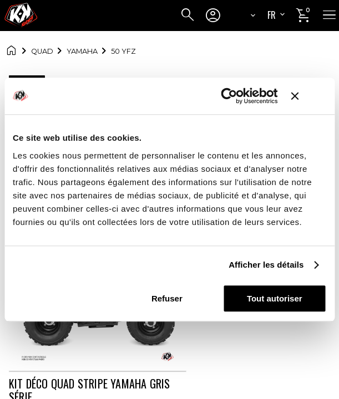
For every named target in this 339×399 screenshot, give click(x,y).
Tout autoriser (274, 298)
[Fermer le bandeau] (308, 96)
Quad (42, 51)
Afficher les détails (266, 264)
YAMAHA (82, 51)
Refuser (167, 298)
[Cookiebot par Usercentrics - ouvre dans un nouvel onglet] (229, 96)
